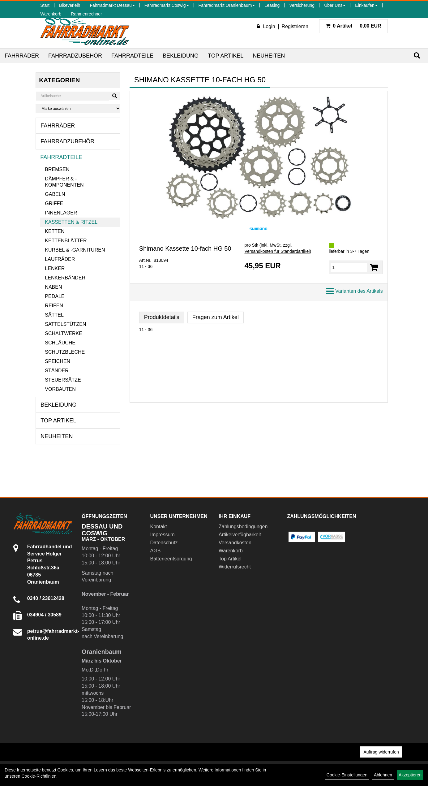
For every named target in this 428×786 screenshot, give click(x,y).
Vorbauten (60, 389)
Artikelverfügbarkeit (240, 534)
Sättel (54, 314)
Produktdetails (161, 317)
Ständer (56, 370)
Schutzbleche (65, 352)
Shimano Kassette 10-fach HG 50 (185, 248)
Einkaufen (366, 5)
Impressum (162, 534)
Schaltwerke (63, 333)
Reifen (54, 305)
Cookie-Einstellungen (347, 774)
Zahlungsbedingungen (243, 526)
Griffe (54, 203)
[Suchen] (416, 55)
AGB (155, 550)
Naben (53, 287)
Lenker (55, 268)
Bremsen (57, 169)
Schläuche (60, 342)
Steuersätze (63, 379)
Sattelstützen (65, 324)
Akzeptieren (410, 774)
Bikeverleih (69, 5)
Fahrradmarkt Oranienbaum (227, 5)
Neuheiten (269, 56)
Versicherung (302, 5)
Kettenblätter (66, 240)
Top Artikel (225, 56)
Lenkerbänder (65, 277)
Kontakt (158, 526)
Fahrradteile (132, 56)
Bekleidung (181, 56)
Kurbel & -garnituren (75, 250)
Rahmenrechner (86, 14)
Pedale (54, 296)
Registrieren (295, 26)
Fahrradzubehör (75, 56)
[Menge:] (349, 267)
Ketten (54, 231)
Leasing (272, 5)
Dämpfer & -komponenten (64, 182)
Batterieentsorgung (171, 558)
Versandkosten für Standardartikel (277, 251)
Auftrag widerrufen (381, 751)
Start (44, 5)
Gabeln (55, 194)
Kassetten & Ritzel (71, 222)
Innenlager (61, 212)
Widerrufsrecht (235, 566)
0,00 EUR (353, 25)
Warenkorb (50, 14)
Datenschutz (164, 542)
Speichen (57, 361)
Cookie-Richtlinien (38, 776)
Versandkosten (235, 542)
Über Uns (334, 5)
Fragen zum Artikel (215, 317)
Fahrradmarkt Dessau (112, 5)
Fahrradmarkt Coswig (166, 5)
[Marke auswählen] (78, 108)
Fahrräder (22, 56)
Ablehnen (383, 774)
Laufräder (60, 259)
